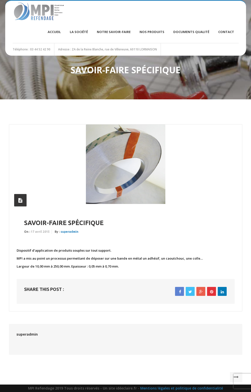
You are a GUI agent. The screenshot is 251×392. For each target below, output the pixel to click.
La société (79, 32)
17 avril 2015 (40, 231)
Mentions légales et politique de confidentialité (181, 388)
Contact (226, 32)
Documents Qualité (191, 32)
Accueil (54, 32)
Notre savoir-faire (114, 32)
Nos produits (152, 32)
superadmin (69, 231)
